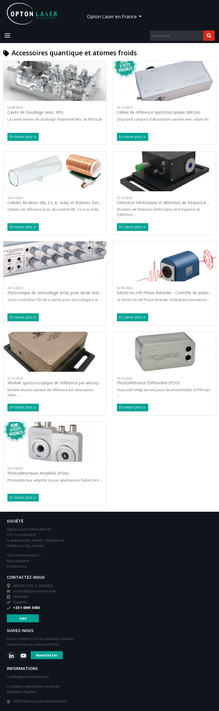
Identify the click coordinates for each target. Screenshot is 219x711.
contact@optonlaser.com (34, 591)
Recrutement (18, 560)
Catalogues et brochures (28, 676)
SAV (23, 618)
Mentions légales (21, 691)
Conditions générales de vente (33, 686)
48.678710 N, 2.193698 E (33, 585)
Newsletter (47, 655)
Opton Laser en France (112, 16)
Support (20, 601)
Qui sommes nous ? (24, 555)
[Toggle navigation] (7, 35)
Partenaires (17, 566)
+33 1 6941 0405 (26, 607)
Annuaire (21, 596)
